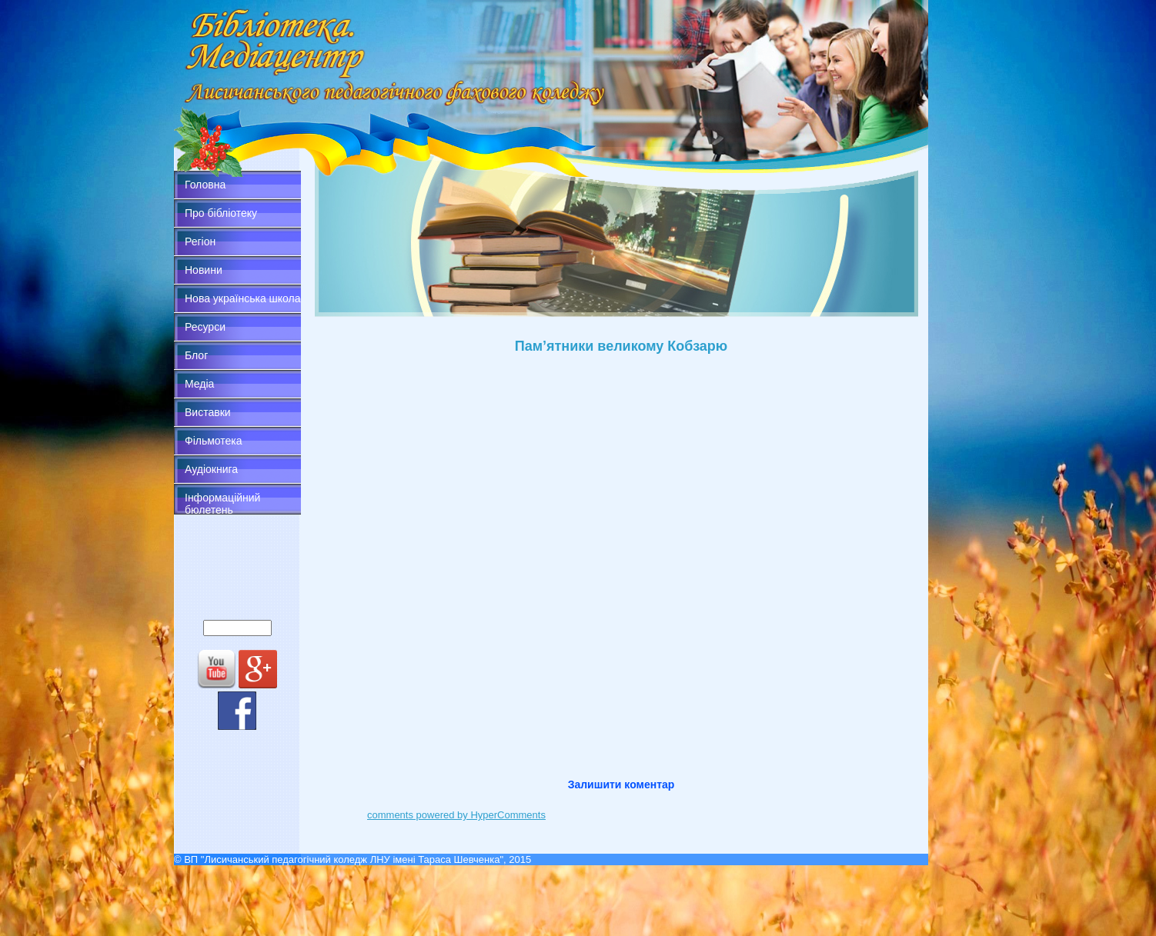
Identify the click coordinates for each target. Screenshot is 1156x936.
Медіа (199, 384)
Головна (205, 184)
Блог (196, 355)
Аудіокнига (211, 469)
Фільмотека (213, 441)
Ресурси (205, 327)
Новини (203, 270)
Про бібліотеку (221, 213)
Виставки (208, 412)
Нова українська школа (243, 298)
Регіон (200, 241)
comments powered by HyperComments (456, 815)
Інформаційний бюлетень (222, 503)
